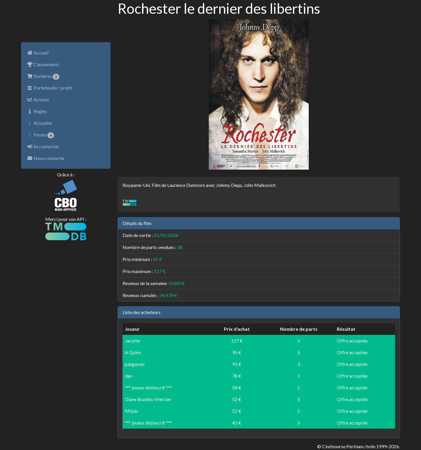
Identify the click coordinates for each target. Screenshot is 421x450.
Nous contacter (46, 158)
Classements (43, 64)
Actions (38, 99)
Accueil (38, 52)
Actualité (39, 123)
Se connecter (43, 146)
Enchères (43, 76)
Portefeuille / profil (49, 88)
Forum (40, 135)
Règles (37, 111)
